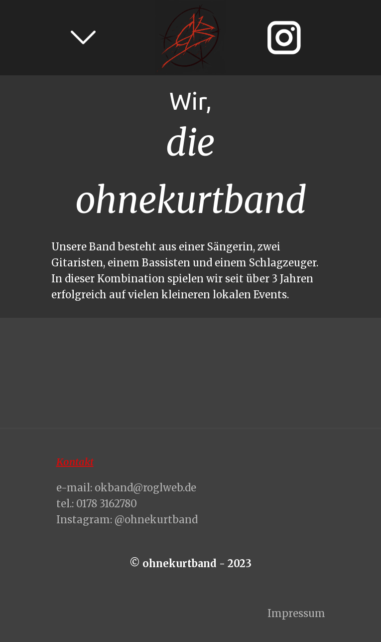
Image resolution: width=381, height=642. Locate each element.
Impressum (296, 613)
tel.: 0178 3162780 (96, 503)
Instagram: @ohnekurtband (127, 519)
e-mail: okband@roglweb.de (126, 487)
